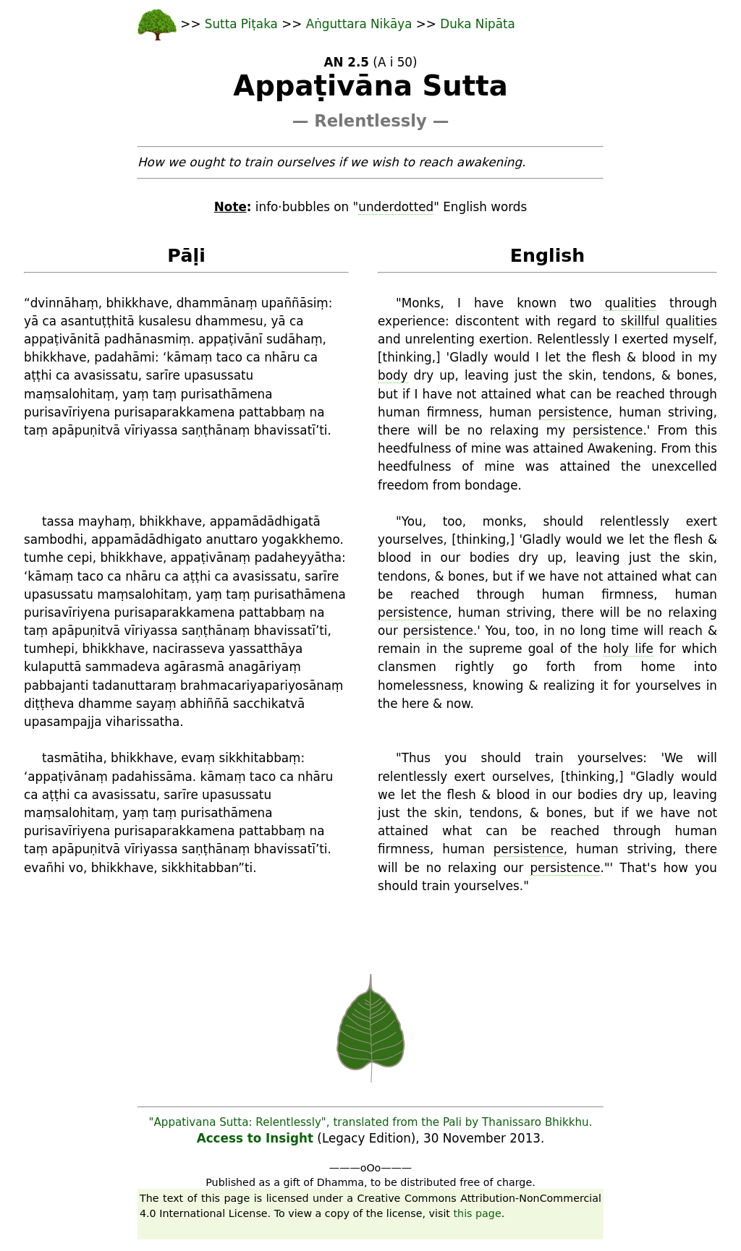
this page (477, 1213)
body (393, 375)
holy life (628, 648)
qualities (630, 303)
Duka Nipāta (477, 24)
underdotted (395, 207)
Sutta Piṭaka (243, 24)
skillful (640, 321)
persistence (573, 412)
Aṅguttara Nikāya (359, 24)
